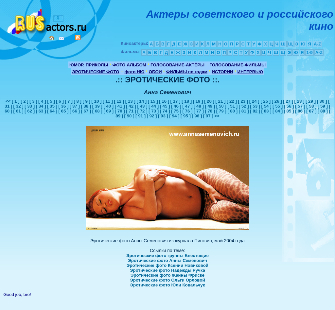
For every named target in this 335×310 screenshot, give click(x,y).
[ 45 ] (165, 106)
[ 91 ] (140, 115)
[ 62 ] (30, 111)
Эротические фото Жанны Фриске (167, 275)
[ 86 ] (300, 111)
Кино (47, 20)
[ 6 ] (60, 101)
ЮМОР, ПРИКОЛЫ (88, 64)
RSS (77, 37)
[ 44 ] (154, 106)
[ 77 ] (199, 111)
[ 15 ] (153, 101)
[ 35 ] (52, 106)
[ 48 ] (199, 106)
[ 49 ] (210, 106)
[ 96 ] (197, 115)
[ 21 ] (220, 101)
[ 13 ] (130, 101)
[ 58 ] (311, 106)
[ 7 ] (69, 101)
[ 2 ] (24, 101)
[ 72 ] (142, 111)
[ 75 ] (176, 111)
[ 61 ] (18, 111)
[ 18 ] (187, 101)
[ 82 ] (255, 111)
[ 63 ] (41, 111)
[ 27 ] (288, 101)
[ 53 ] (255, 106)
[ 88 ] (323, 111)
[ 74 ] (165, 111)
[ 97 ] (208, 115)
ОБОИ (155, 71)
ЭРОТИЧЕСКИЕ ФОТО (95, 71)
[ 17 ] (175, 101)
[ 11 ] (108, 101)
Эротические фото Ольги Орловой (167, 280)
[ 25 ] (265, 101)
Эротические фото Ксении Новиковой (167, 265)
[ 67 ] (86, 111)
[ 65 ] (63, 111)
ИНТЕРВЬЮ (250, 71)
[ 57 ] (300, 106)
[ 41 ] (120, 106)
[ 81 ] (244, 111)
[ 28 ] (299, 101)
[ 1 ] (16, 101)
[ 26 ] (277, 101)
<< (9, 101)
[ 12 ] (119, 101)
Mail (61, 38)
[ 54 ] (266, 106)
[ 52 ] (244, 106)
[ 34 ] (41, 106)
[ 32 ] (18, 106)
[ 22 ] (232, 101)
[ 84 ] (278, 111)
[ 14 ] (141, 101)
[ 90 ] (129, 115)
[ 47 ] (187, 106)
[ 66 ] (75, 111)
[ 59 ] (323, 106)
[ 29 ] (311, 101)
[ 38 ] (86, 106)
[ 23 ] (243, 101)
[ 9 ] (86, 101)
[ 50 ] (221, 106)
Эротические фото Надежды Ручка (167, 270)
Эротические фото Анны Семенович (167, 260)
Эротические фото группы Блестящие (167, 255)
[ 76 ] (187, 111)
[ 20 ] (209, 101)
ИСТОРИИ (222, 71)
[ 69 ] (108, 111)
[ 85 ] (289, 111)
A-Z (317, 44)
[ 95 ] (186, 115)
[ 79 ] (221, 111)
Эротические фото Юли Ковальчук (167, 285)
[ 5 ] (51, 101)
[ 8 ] (77, 101)
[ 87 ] (311, 111)
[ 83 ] (266, 111)
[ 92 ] (152, 115)
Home (51, 38)
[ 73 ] (154, 111)
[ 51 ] (232, 106)
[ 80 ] (232, 111)
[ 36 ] (63, 106)
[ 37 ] (75, 106)
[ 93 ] (163, 115)
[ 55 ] (278, 106)
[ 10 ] (96, 101)
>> (217, 115)
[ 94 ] (174, 115)
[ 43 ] (142, 106)
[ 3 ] (33, 101)
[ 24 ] (254, 101)
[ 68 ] (97, 111)
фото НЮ (135, 71)
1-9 (309, 52)
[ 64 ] (52, 111)
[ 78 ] (210, 111)
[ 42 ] (131, 106)
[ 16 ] (164, 101)
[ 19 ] (198, 101)
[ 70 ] (120, 111)
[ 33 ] (30, 106)
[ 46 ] (176, 106)
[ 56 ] (289, 106)
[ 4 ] (42, 101)
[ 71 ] (131, 111)
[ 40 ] (108, 106)
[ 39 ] (97, 106)
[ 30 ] (322, 101)
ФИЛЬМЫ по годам (186, 71)
